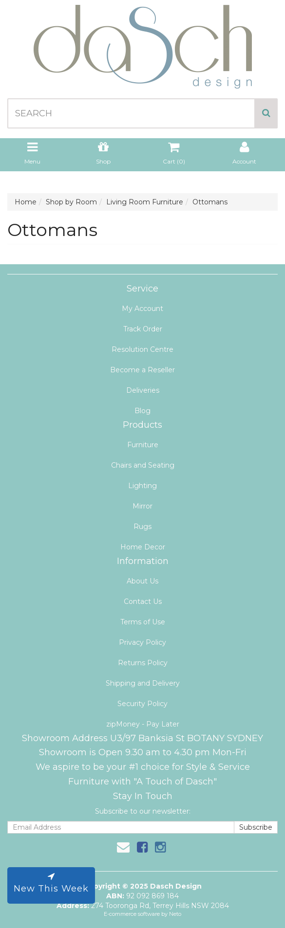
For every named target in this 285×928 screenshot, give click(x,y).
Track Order (142, 329)
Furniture (142, 444)
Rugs (142, 526)
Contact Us (143, 601)
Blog (142, 410)
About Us (142, 581)
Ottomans (210, 202)
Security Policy (142, 703)
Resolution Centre (142, 349)
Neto (175, 913)
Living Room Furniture (144, 202)
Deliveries (142, 390)
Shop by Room (71, 202)
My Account (142, 308)
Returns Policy (143, 662)
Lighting (142, 485)
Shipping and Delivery (143, 683)
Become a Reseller (142, 369)
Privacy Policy (142, 642)
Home (26, 202)
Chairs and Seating (142, 465)
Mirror (142, 506)
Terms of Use (142, 622)
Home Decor (142, 547)
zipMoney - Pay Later (142, 724)
